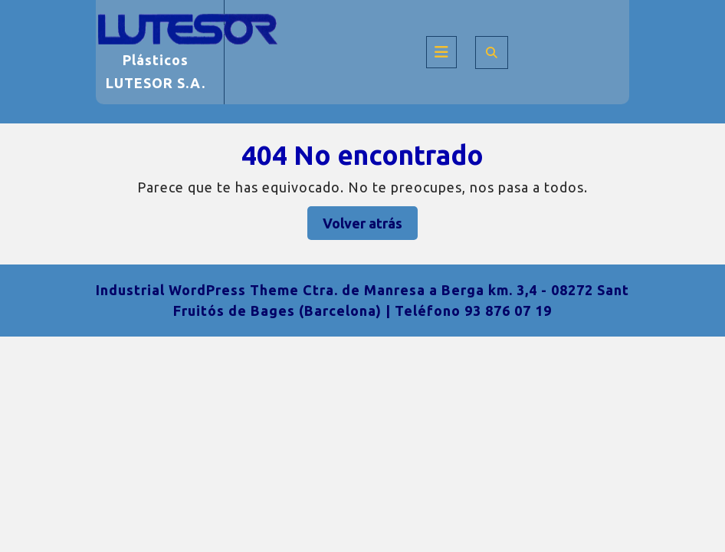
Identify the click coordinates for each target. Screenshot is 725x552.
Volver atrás (370, 226)
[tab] (441, 52)
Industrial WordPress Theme (197, 289)
